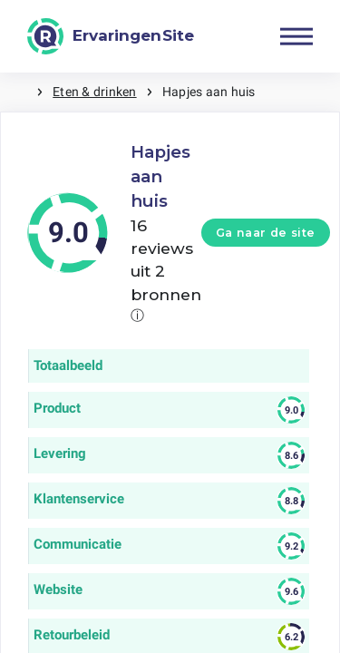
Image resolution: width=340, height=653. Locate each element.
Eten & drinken (94, 91)
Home (18, 92)
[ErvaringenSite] (110, 36)
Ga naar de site (266, 232)
